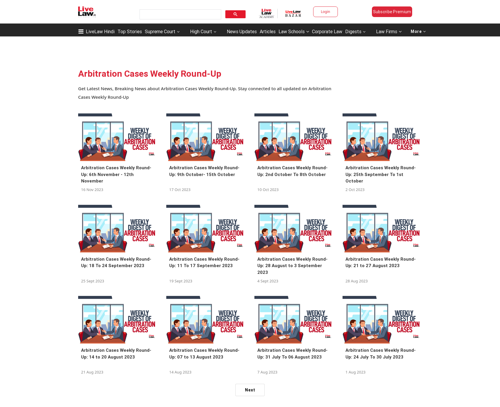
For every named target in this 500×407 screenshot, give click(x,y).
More (418, 31)
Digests (353, 31)
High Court (201, 31)
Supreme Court (160, 31)
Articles (268, 31)
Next (250, 390)
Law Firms (389, 31)
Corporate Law (327, 31)
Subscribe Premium (392, 11)
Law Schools (293, 31)
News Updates (242, 31)
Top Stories (130, 31)
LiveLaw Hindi (100, 31)
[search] (179, 14)
